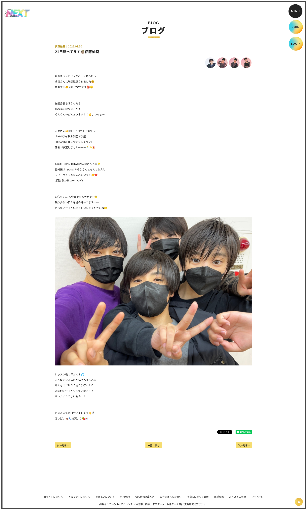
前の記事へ (63, 445)
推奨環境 (219, 499)
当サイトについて (53, 499)
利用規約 (125, 499)
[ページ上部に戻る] (299, 502)
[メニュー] (295, 11)
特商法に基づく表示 (198, 499)
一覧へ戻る (154, 445)
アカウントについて (79, 499)
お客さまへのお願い (170, 499)
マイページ (257, 499)
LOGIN (296, 43)
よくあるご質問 (237, 499)
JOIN (295, 27)
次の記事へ (244, 445)
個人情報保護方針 (144, 499)
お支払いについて (105, 499)
